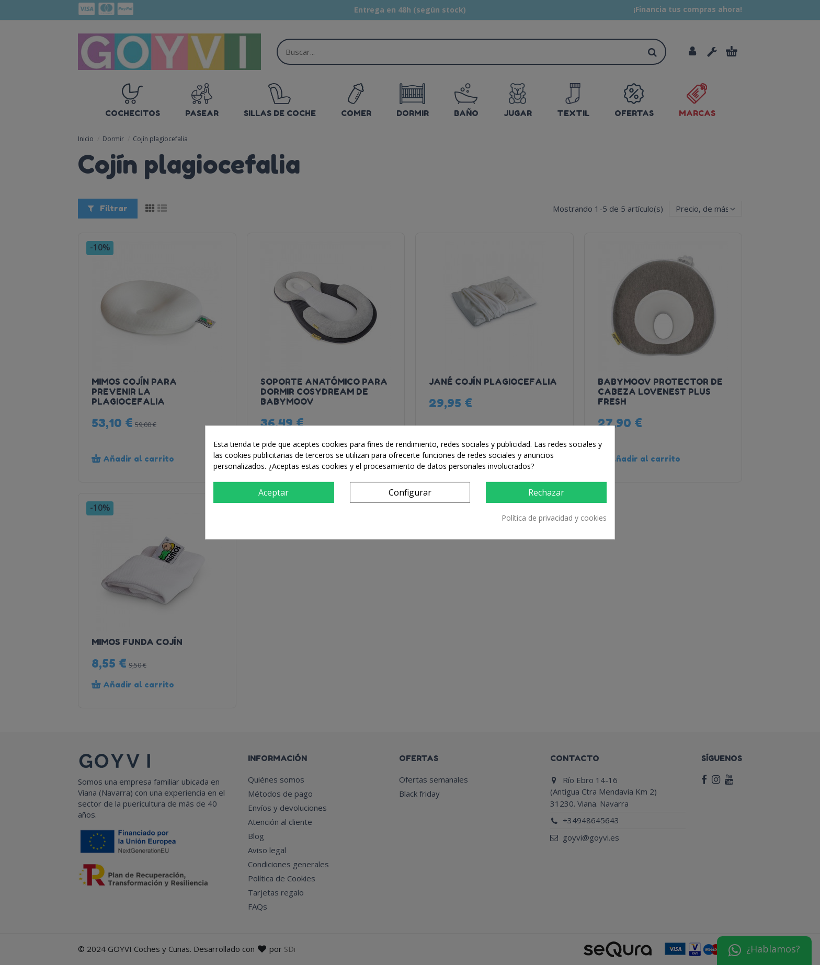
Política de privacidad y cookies (554, 518)
